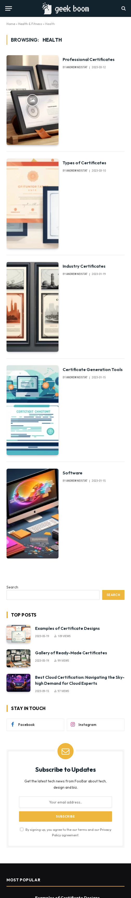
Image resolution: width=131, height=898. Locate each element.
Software (72, 472)
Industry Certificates (84, 266)
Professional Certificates (89, 59)
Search (12, 587)
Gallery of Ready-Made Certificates (71, 652)
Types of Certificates (84, 162)
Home (10, 24)
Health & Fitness (30, 24)
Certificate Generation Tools (93, 369)
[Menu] (8, 8)
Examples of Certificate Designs (67, 628)
